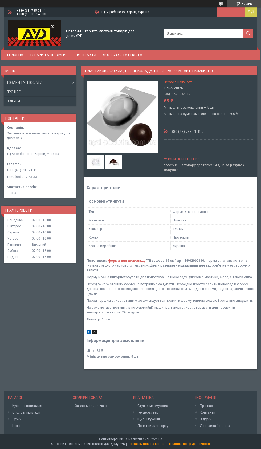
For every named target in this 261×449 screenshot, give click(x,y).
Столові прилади (26, 412)
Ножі (16, 426)
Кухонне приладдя (27, 406)
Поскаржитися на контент (147, 444)
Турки (17, 419)
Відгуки (13, 101)
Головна (15, 55)
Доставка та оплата (122, 55)
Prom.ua (156, 439)
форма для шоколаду (126, 261)
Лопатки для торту (152, 426)
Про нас (14, 92)
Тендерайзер (147, 412)
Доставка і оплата (215, 426)
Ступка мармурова (152, 406)
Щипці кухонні (148, 419)
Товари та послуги (48, 55)
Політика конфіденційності (189, 444)
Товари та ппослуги (24, 82)
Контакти (86, 55)
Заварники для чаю (91, 406)
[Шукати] (248, 33)
